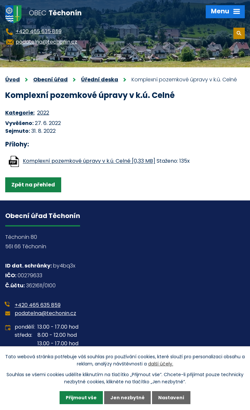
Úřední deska (99, 79)
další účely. (160, 364)
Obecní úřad (50, 79)
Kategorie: (20, 112)
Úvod (12, 79)
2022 (43, 112)
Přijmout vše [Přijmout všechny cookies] (81, 397)
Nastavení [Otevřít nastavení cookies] (171, 397)
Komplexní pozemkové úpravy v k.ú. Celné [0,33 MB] (89, 161)
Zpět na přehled (33, 184)
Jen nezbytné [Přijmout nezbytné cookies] (127, 397)
